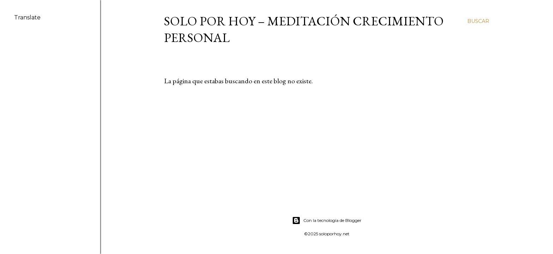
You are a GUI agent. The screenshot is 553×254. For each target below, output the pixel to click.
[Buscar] (478, 21)
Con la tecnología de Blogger (326, 220)
